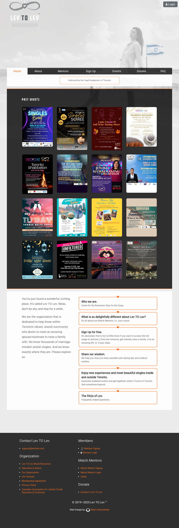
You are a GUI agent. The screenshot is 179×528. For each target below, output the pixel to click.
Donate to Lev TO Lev (91, 492)
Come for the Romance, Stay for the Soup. (118, 303)
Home (17, 71)
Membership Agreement (34, 481)
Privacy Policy (29, 485)
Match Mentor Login (91, 472)
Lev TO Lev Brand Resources (36, 463)
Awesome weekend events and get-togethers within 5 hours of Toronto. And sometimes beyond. (118, 378)
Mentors (63, 71)
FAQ (163, 71)
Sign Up (91, 71)
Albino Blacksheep (97, 509)
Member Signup (90, 448)
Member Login (89, 452)
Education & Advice (31, 468)
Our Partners (28, 476)
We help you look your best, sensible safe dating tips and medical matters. (118, 357)
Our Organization (30, 472)
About (38, 71)
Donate (141, 71)
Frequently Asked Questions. (118, 397)
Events (116, 71)
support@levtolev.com (33, 448)
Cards (83, 476)
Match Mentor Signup (92, 468)
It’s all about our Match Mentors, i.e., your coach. (118, 318)
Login (170, 4)
